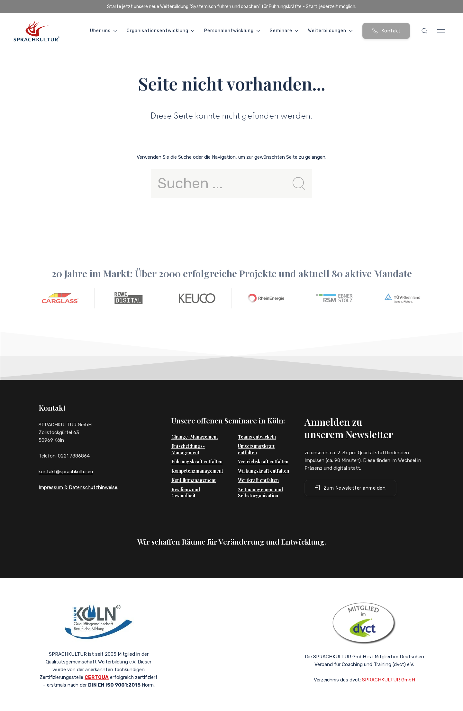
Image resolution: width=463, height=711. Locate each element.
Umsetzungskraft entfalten (256, 436)
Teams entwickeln (257, 424)
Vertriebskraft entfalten (263, 449)
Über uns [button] (103, 30)
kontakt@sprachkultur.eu (66, 472)
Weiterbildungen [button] (330, 30)
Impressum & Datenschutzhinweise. (78, 487)
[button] (424, 31)
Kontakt (386, 30)
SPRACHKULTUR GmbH (388, 671)
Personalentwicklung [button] (232, 30)
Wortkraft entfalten (258, 467)
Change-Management (194, 424)
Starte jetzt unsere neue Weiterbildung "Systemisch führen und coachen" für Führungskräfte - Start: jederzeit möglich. (231, 6)
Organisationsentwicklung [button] (161, 30)
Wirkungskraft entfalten (263, 458)
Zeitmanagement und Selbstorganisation (260, 480)
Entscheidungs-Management (188, 436)
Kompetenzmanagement (197, 458)
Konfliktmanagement (193, 467)
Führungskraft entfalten (196, 449)
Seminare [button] (284, 30)
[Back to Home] (36, 31)
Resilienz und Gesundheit (185, 480)
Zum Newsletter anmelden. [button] (350, 475)
